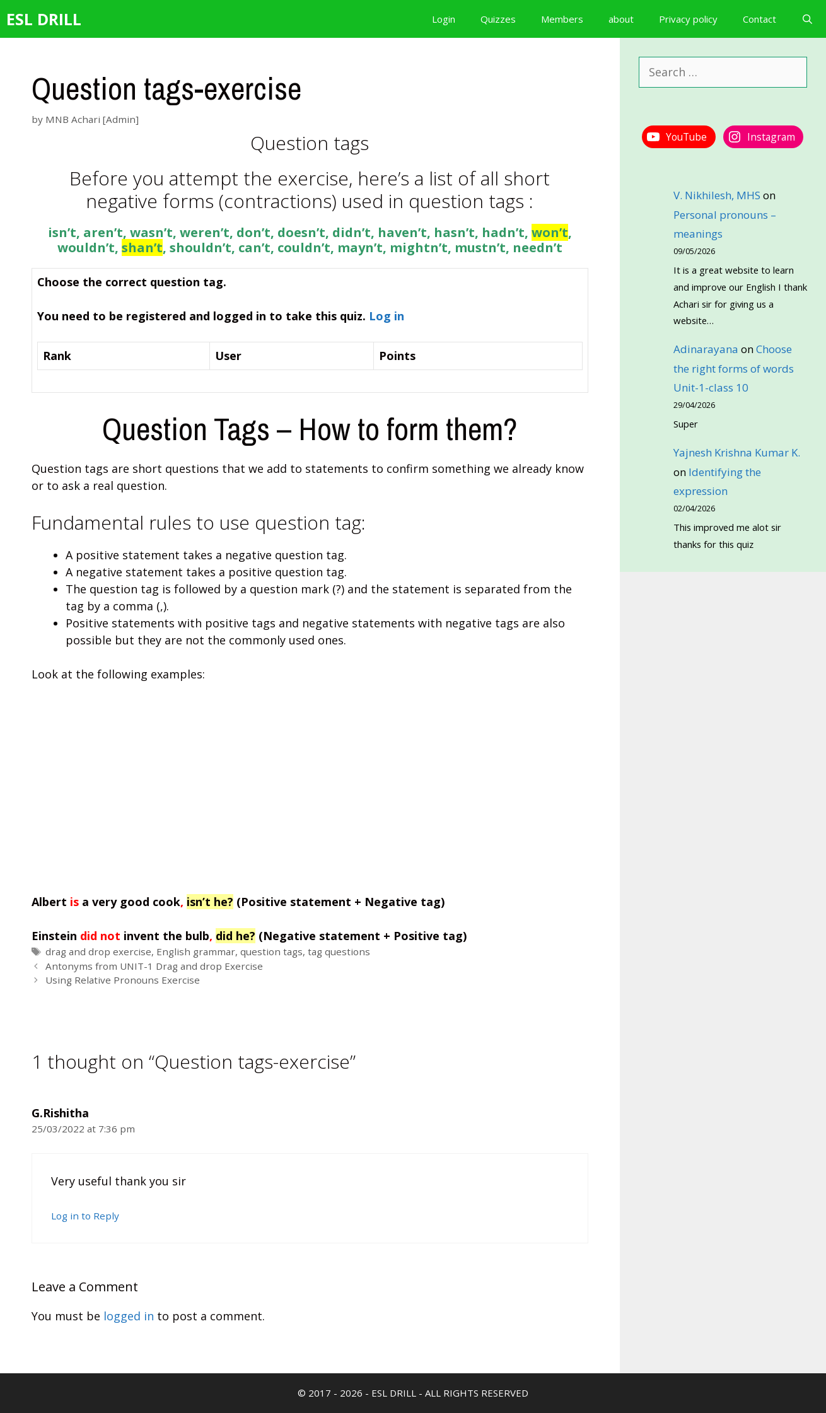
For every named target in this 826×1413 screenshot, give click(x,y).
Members (562, 19)
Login (443, 19)
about (621, 19)
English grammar (195, 951)
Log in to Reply (85, 1215)
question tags (271, 951)
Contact (759, 19)
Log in (386, 315)
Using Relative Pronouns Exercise (122, 980)
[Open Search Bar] (807, 19)
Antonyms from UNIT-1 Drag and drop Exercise (154, 966)
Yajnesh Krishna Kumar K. (736, 452)
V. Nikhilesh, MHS (716, 195)
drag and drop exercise (98, 951)
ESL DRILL (43, 19)
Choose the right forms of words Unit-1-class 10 (733, 368)
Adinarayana (705, 349)
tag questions (339, 951)
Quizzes (498, 19)
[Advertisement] (310, 788)
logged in (128, 1315)
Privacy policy (688, 19)
